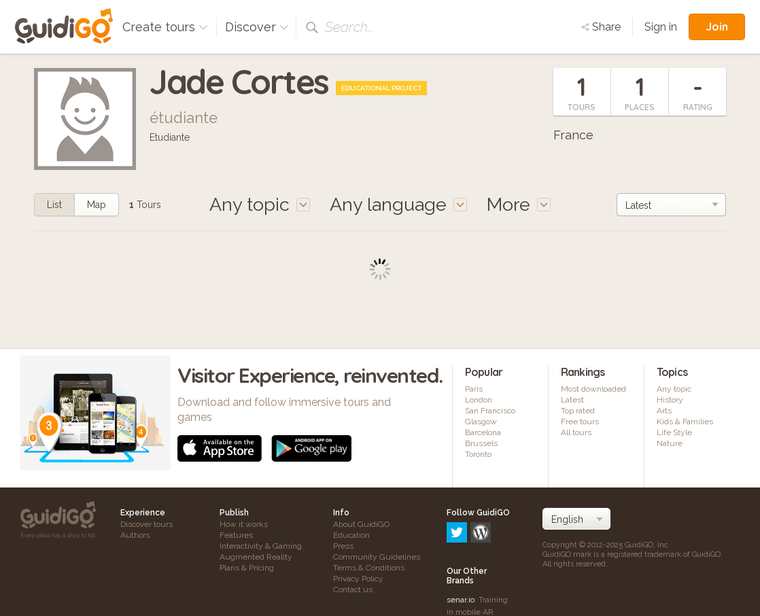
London (478, 400)
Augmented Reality (256, 557)
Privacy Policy (358, 578)
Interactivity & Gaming (261, 546)
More (519, 204)
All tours (576, 432)
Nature (670, 443)
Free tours (580, 421)
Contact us (353, 589)
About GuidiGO (361, 524)
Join (717, 26)
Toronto (478, 454)
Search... (349, 27)
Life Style (674, 432)
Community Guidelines (376, 557)
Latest (572, 400)
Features (236, 535)
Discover (257, 27)
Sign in (660, 26)
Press (343, 546)
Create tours (165, 27)
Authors (135, 535)
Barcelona (483, 432)
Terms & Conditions (368, 567)
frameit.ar (464, 572)
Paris (474, 389)
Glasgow (481, 421)
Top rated (578, 410)
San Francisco (490, 410)
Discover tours (146, 524)
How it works (244, 524)
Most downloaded (593, 389)
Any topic (674, 389)
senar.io (460, 541)
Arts (664, 410)
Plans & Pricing (247, 567)
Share (601, 26)
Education (351, 535)
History (670, 400)
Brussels (481, 443)
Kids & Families (685, 421)
